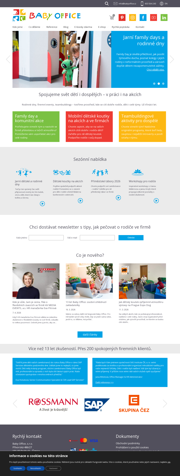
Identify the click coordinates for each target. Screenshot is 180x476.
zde (169, 462)
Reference (51, 27)
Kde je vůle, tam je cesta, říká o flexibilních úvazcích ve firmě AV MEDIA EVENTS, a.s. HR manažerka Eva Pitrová (34, 305)
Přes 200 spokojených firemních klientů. (115, 348)
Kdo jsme (17, 27)
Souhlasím (18, 468)
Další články (90, 334)
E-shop (102, 27)
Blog (65, 27)
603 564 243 (150, 3)
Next (171, 59)
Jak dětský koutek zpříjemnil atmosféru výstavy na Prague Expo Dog (141, 303)
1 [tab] (154, 84)
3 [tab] (163, 84)
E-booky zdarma (83, 27)
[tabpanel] (90, 59)
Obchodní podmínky (128, 443)
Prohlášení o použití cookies (132, 447)
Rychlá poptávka (121, 27)
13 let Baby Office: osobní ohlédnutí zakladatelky (86, 303)
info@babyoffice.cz (127, 3)
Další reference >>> (105, 382)
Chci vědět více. (155, 69)
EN (166, 3)
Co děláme (34, 27)
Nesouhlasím (35, 468)
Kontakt (140, 27)
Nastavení (54, 468)
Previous (8, 59)
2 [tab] (159, 84)
